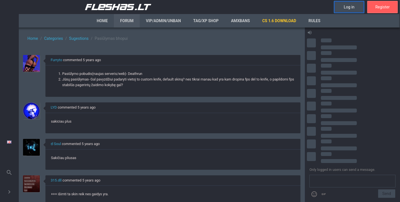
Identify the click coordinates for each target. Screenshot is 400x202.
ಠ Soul (56, 144)
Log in (349, 7)
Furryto (56, 60)
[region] (162, 114)
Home (102, 21)
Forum (127, 21)
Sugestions (78, 38)
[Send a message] (352, 181)
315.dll (56, 180)
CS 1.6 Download (279, 21)
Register (382, 7)
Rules (314, 21)
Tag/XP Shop (206, 21)
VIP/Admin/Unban (163, 21)
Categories (53, 38)
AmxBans (240, 21)
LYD (54, 107)
